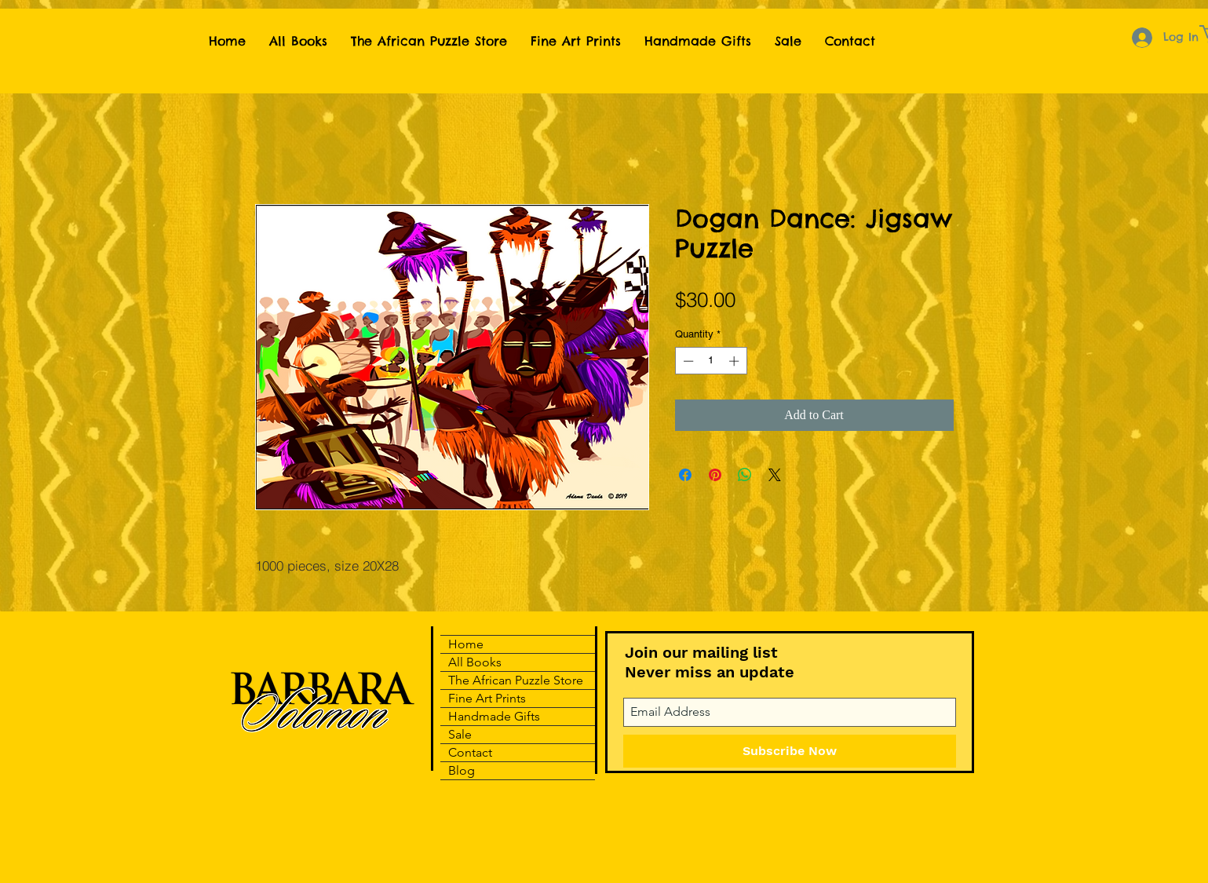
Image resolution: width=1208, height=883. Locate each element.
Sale (460, 734)
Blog (461, 770)
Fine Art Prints (487, 698)
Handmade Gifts (494, 716)
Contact (470, 752)
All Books (475, 662)
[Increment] (735, 361)
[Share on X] (774, 474)
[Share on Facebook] (685, 474)
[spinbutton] (710, 361)
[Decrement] (686, 361)
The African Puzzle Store (515, 680)
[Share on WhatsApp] (744, 474)
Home (466, 644)
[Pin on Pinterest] (715, 474)
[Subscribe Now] (789, 751)
